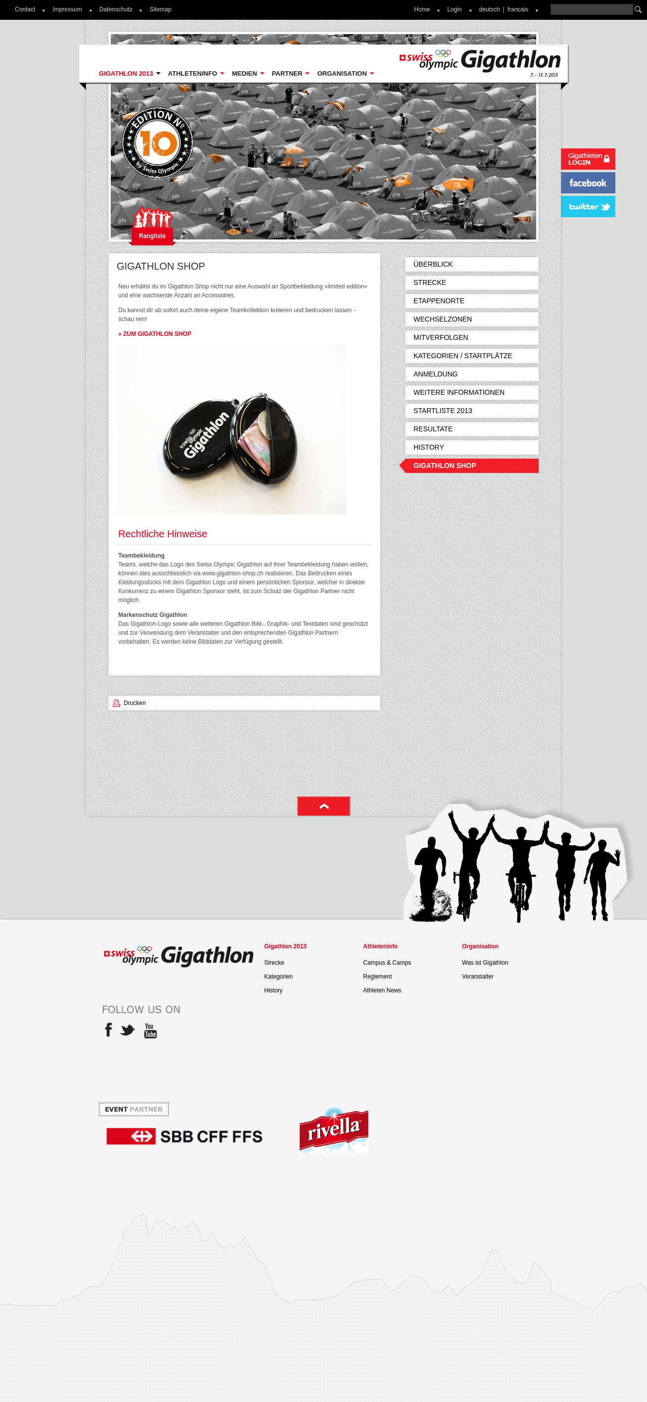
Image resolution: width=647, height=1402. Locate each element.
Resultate (433, 429)
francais (518, 9)
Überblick (433, 264)
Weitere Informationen (459, 392)
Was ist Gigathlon (485, 962)
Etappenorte (439, 301)
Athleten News (382, 990)
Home (422, 9)
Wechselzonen (443, 319)
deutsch (489, 9)
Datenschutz (116, 9)
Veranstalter (478, 976)
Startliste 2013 (443, 411)
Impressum (67, 9)
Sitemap (160, 9)
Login (454, 9)
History (429, 447)
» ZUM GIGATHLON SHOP (154, 333)
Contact (25, 9)
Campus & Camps (387, 962)
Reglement (377, 976)
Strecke (430, 282)
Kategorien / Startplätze (463, 356)
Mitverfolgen (441, 337)
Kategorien (278, 976)
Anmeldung (436, 374)
